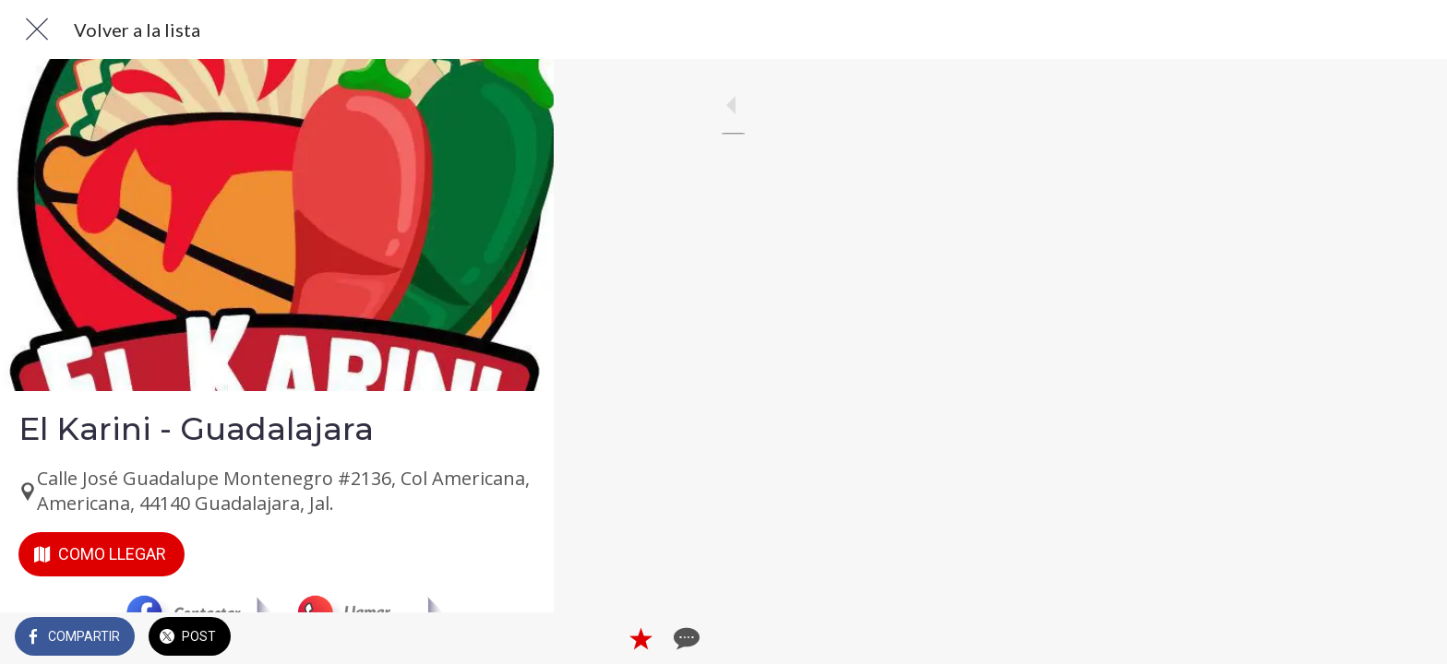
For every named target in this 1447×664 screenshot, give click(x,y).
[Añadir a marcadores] (472, 638)
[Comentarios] (517, 638)
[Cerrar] (37, 29)
